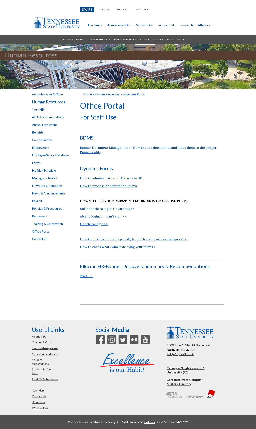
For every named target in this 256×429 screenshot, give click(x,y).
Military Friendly (179, 384)
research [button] (186, 25)
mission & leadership (45, 354)
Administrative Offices (47, 94)
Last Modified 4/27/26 (173, 422)
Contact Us (40, 239)
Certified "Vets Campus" (185, 379)
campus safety (41, 342)
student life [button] (144, 25)
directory (122, 9)
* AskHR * (39, 109)
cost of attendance (45, 379)
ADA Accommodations (48, 117)
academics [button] (95, 25)
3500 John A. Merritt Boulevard (188, 345)
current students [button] (99, 39)
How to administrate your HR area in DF (111, 178)
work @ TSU (40, 408)
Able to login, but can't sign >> (103, 216)
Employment (40, 147)
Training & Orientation (47, 224)
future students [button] (73, 39)
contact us (39, 396)
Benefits (38, 132)
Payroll (37, 201)
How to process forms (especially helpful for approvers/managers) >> (134, 239)
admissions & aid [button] (119, 25)
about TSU (39, 336)
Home (87, 94)
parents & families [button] (125, 39)
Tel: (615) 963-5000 (180, 354)
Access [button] (105, 9)
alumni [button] (144, 39)
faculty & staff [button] (176, 39)
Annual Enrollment (44, 124)
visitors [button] (158, 39)
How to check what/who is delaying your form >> (118, 247)
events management (45, 348)
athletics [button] (204, 25)
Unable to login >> (94, 224)
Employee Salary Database (50, 155)
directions (38, 402)
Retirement (39, 216)
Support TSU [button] (166, 25)
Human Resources (48, 102)
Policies (149, 422)
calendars (38, 390)
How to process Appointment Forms (108, 186)
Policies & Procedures (47, 208)
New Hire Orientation (47, 185)
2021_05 (86, 276)
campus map (141, 9)
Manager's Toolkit (44, 178)
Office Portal (41, 231)
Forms (36, 163)
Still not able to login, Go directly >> (107, 209)
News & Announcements (48, 193)
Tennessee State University (57, 22)
